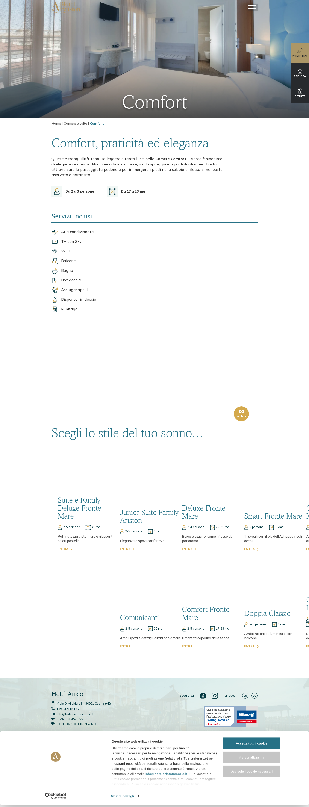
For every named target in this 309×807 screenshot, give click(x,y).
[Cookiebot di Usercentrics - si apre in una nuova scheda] (28, 798)
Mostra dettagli (67, 798)
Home (56, 123)
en (245, 656)
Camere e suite (75, 123)
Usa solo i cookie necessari (273, 779)
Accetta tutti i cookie (273, 751)
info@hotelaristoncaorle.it (77, 771)
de (254, 656)
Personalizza (273, 765)
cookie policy (67, 787)
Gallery (241, 379)
